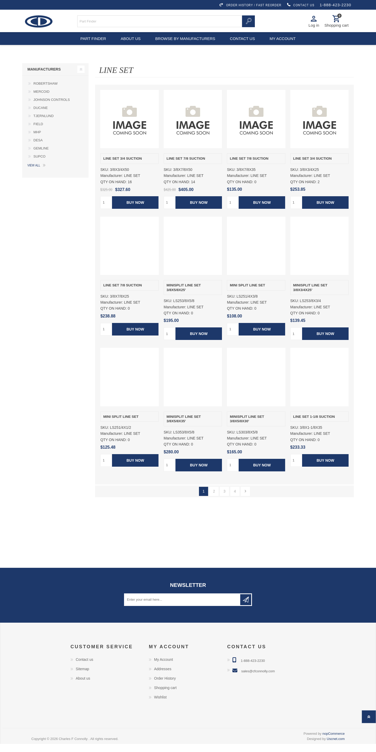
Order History (165, 686)
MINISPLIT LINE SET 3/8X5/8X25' (184, 295)
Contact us (243, 44)
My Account (163, 668)
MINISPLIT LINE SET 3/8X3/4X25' (310, 295)
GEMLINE (41, 156)
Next (245, 499)
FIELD (38, 132)
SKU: (104, 178)
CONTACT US (300, 5)
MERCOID (41, 100)
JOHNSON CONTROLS (51, 108)
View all (33, 173)
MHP (37, 140)
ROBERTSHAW (45, 92)
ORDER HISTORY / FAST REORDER (250, 5)
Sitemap (82, 677)
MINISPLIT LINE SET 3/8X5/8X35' (184, 427)
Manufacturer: (111, 184)
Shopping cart (165, 696)
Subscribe (245, 607)
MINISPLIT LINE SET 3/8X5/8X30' (247, 427)
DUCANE (40, 116)
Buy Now (135, 211)
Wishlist (160, 705)
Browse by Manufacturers (185, 44)
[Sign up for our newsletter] (182, 607)
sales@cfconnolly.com (258, 679)
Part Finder (90, 44)
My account (285, 44)
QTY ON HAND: (113, 190)
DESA (38, 148)
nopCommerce (333, 742)
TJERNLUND (43, 124)
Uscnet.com (336, 747)
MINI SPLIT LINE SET (247, 293)
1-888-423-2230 (335, 5)
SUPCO (39, 164)
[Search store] (159, 23)
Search (248, 23)
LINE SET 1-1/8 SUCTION (314, 425)
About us (130, 44)
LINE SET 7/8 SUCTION (186, 167)
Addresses (162, 677)
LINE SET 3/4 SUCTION (122, 167)
